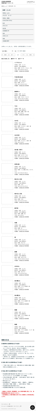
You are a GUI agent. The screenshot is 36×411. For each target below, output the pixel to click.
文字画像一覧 (5, 58)
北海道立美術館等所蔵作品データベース (7, 2)
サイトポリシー (5, 404)
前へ (12, 54)
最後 (30, 54)
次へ (24, 54)
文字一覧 (21, 58)
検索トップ (4, 6)
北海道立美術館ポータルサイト (30, 2)
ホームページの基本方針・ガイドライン (11, 406)
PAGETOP (32, 408)
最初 (5, 54)
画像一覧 (14, 58)
